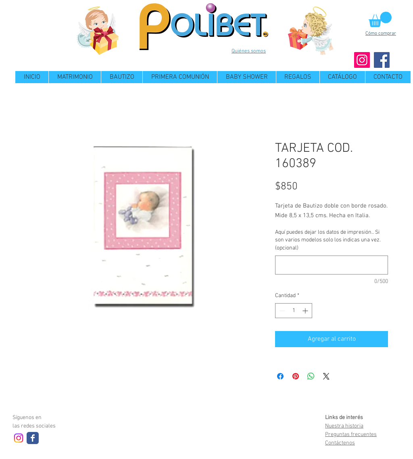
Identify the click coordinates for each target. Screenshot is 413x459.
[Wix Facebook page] (33, 438)
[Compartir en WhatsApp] (311, 376)
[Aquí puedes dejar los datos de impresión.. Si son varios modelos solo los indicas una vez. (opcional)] (331, 265)
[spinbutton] (293, 311)
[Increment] (306, 311)
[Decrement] (281, 311)
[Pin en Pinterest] (295, 376)
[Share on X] (326, 376)
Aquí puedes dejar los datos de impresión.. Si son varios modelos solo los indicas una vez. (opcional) (328, 240)
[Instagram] (362, 60)
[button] (380, 19)
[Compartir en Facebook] (280, 376)
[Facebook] (382, 60)
